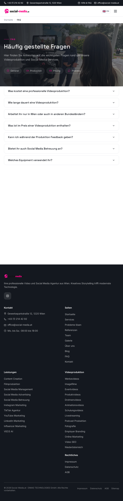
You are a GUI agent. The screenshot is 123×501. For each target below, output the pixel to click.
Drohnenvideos (73, 399)
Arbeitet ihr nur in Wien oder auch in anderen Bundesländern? (61, 114)
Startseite (8, 20)
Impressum (71, 461)
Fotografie (70, 426)
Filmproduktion (12, 384)
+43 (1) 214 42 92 (17, 318)
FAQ (67, 356)
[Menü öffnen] (115, 11)
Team (68, 335)
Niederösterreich (74, 447)
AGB (67, 472)
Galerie (68, 340)
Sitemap (115, 488)
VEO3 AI (8, 431)
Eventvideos (71, 389)
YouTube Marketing (14, 415)
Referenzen (71, 330)
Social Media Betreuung (17, 399)
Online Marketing (74, 436)
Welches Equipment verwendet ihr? (61, 160)
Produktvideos (72, 394)
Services (69, 319)
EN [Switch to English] (105, 11)
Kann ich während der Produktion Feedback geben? (61, 137)
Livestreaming (72, 415)
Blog (67, 351)
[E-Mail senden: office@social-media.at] (106, 3)
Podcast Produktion (75, 420)
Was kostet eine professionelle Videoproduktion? (61, 91)
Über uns (70, 345)
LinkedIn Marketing (14, 420)
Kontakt (69, 361)
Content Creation (13, 378)
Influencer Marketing (15, 426)
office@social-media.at (20, 324)
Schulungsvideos (74, 410)
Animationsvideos (74, 405)
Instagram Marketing (15, 405)
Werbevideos (72, 378)
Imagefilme (71, 384)
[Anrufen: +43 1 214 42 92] (13, 3)
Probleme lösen (73, 324)
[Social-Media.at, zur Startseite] (17, 11)
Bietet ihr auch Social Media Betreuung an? (61, 148)
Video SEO (70, 441)
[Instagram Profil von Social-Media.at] (7, 296)
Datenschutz (71, 466)
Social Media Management (18, 389)
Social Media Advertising (17, 394)
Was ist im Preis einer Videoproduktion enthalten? (61, 125)
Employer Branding (75, 431)
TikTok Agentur (12, 410)
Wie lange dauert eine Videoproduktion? (61, 102)
